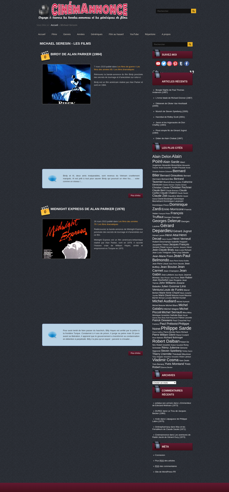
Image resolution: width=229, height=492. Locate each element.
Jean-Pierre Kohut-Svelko (179, 261)
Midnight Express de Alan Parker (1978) (88, 209)
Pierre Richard (182, 332)
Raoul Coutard (182, 335)
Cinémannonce (162, 435)
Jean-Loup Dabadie (180, 252)
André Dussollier (165, 168)
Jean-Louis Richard (182, 250)
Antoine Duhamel (165, 171)
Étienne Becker (167, 367)
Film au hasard (116, 34)
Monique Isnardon (161, 315)
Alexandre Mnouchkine (172, 165)
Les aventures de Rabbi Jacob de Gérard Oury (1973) (171, 436)
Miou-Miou (187, 312)
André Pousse (178, 167)
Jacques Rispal (158, 247)
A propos (166, 34)
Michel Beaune (158, 305)
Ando (157, 419)
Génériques (96, 34)
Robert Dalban (166, 341)
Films (54, 34)
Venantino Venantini (171, 357)
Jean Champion (171, 271)
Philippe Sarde (176, 328)
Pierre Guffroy (157, 332)
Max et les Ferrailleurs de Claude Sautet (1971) (169, 428)
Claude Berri (159, 190)
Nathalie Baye (176, 315)
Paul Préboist (169, 323)
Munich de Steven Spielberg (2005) (172, 111)
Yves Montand (174, 363)
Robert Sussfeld (177, 345)
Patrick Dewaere (162, 320)
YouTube (134, 34)
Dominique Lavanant (173, 201)
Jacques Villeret (185, 247)
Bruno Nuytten (176, 182)
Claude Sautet (182, 193)
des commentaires (166, 466)
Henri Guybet (167, 239)
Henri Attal (172, 235)
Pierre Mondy (169, 332)
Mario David (165, 295)
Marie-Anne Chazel (169, 292)
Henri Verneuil (182, 238)
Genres (67, 34)
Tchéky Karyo (187, 351)
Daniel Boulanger (165, 199)
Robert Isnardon (163, 345)
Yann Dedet (184, 360)
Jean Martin (178, 275)
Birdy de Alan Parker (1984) (76, 54)
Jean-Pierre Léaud (160, 264)
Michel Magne (171, 309)
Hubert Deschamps (161, 242)
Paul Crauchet (180, 320)
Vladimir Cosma (165, 360)
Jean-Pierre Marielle (176, 264)
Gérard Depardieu (163, 228)
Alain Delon (161, 156)
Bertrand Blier (167, 179)
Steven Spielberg (171, 350)
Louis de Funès (173, 289)
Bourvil (166, 182)
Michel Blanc (172, 305)
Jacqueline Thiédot (160, 245)
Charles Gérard (180, 185)
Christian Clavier (161, 187)
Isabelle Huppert (179, 242)
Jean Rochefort (160, 280)
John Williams (167, 282)
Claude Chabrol (168, 193)
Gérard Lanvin (158, 235)
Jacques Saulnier (172, 247)
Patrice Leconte (185, 318)
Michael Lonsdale (165, 298)
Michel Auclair (179, 298)
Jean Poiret (174, 278)
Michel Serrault (172, 312)
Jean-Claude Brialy (163, 249)
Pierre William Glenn (164, 334)
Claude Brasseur (172, 190)
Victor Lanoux (185, 357)
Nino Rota (161, 318)
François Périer (164, 213)
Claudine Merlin (175, 196)
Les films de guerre (126, 66)
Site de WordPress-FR (165, 472)
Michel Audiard (164, 301)
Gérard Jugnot (182, 231)
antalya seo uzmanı (164, 403)
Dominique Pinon (160, 205)
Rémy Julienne (170, 347)
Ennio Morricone (173, 209)
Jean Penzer (165, 278)
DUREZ (158, 411)
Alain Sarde (171, 162)
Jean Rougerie (175, 280)
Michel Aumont (183, 302)
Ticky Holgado (157, 357)
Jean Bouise (168, 266)
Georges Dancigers (172, 217)
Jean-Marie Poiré (162, 256)
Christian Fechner (181, 187)
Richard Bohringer (173, 337)
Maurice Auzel (178, 295)
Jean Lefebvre (168, 275)
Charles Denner (168, 185)
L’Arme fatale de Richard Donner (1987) (174, 98)
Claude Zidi (159, 195)
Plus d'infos (135, 195)
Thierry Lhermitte (162, 353)
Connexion (160, 455)
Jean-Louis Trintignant (161, 252)
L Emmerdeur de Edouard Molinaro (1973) (171, 404)
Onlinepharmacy (162, 427)
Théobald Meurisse (181, 354)
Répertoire (150, 34)
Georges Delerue (166, 221)
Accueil (54, 25)
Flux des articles (165, 460)
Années (81, 34)
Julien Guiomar (170, 286)
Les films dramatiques (124, 69)
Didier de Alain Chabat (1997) (169, 138)
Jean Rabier (186, 277)
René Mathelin (157, 338)
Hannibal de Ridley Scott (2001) (170, 117)
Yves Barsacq (158, 364)
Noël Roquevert (172, 318)
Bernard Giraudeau (171, 175)
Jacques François (179, 244)
